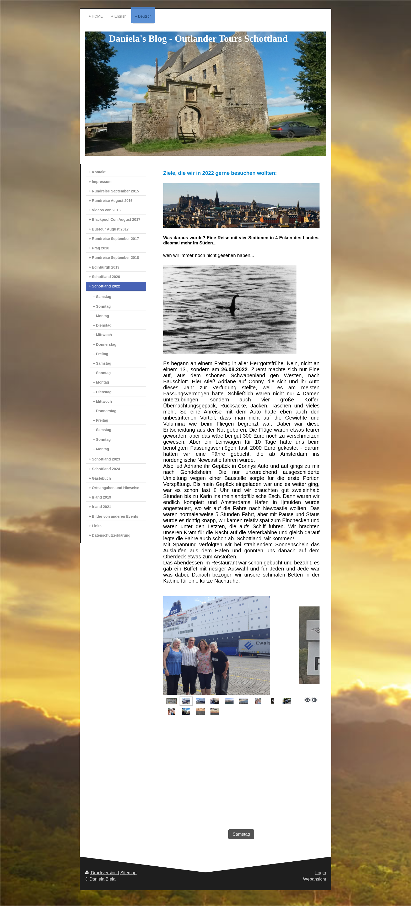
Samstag (241, 834)
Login (320, 872)
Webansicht (314, 879)
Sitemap (128, 872)
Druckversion (101, 872)
